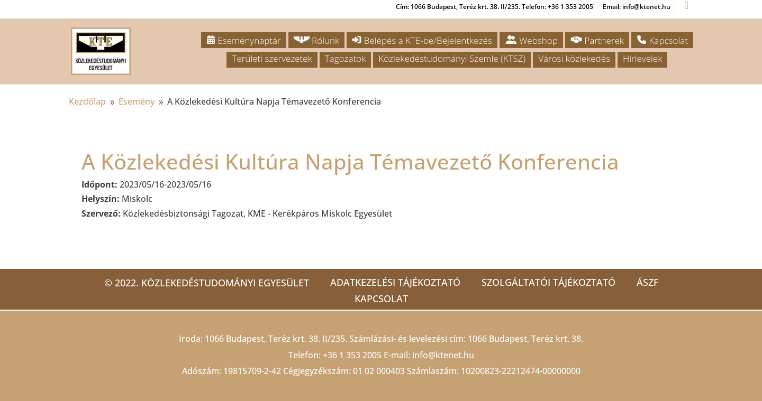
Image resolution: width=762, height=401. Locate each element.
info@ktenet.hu (443, 355)
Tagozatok (345, 58)
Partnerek (597, 40)
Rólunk (317, 40)
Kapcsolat (662, 40)
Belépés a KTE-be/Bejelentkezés (422, 40)
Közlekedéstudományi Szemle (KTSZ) (451, 58)
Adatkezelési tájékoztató (395, 282)
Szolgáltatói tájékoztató (548, 282)
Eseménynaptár (243, 40)
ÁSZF (647, 282)
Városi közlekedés (574, 58)
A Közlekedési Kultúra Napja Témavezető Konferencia (350, 161)
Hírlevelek (642, 58)
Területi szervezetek (272, 58)
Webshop (531, 40)
